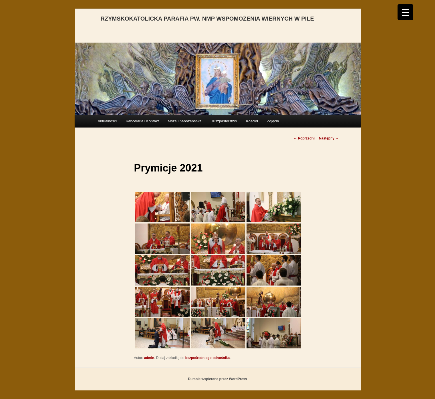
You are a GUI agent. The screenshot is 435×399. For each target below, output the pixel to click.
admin (149, 358)
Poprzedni (304, 138)
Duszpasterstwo (223, 121)
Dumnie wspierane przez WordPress (217, 379)
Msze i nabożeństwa (185, 121)
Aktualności (107, 121)
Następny (329, 138)
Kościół (252, 121)
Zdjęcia (273, 121)
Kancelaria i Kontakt (142, 121)
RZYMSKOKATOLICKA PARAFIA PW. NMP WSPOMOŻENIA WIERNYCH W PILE (207, 18)
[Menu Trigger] (405, 12)
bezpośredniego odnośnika (207, 358)
